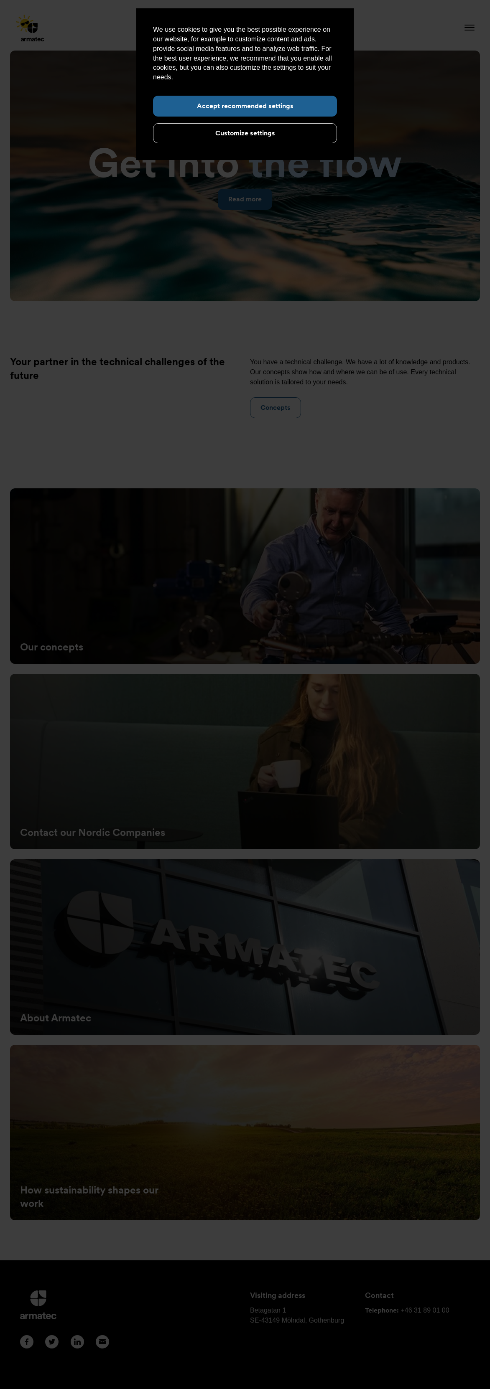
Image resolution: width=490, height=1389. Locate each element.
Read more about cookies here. (221, 77)
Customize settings (245, 133)
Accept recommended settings (245, 106)
